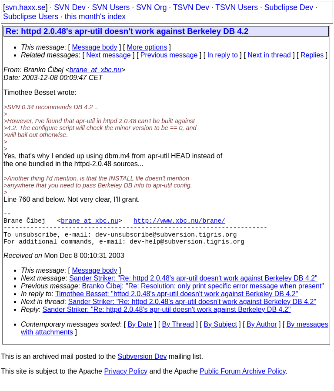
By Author (262, 333)
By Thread (178, 333)
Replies (312, 55)
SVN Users (111, 7)
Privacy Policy (125, 380)
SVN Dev (69, 7)
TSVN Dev (191, 7)
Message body (94, 47)
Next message (108, 55)
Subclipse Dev (288, 7)
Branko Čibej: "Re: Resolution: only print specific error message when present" (203, 294)
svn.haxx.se (25, 7)
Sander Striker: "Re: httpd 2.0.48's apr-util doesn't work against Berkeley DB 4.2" (193, 287)
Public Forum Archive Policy (242, 380)
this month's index (95, 16)
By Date (139, 333)
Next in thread (269, 55)
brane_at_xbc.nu (95, 70)
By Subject (220, 333)
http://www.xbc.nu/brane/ (179, 223)
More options (147, 47)
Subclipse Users (30, 16)
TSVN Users (236, 7)
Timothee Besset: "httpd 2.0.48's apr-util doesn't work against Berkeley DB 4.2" (176, 302)
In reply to (222, 55)
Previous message (169, 55)
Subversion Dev (142, 365)
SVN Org (151, 7)
